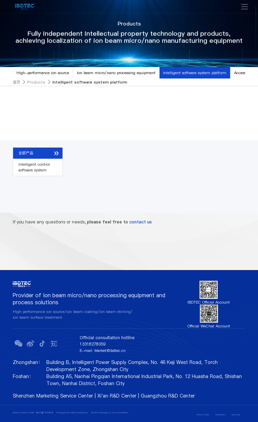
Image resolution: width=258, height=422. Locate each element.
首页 (16, 82)
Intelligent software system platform (194, 72)
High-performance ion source (42, 72)
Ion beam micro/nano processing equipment (116, 72)
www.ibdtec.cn (82, 412)
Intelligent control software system (34, 167)
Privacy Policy (203, 414)
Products (36, 82)
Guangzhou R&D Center (168, 395)
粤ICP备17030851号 (44, 412)
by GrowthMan (122, 412)
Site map (235, 414)
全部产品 (25, 153)
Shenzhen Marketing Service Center (53, 395)
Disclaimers (220, 414)
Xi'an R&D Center (116, 395)
